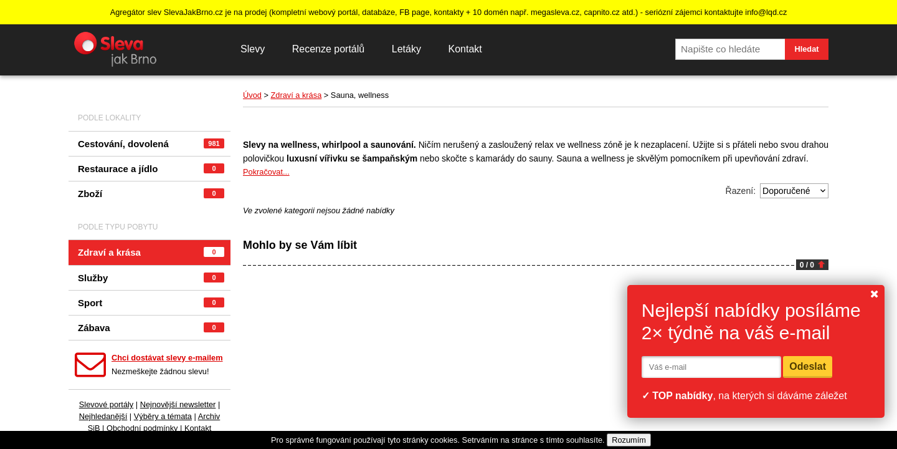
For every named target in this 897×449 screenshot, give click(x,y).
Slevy (252, 49)
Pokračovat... (266, 171)
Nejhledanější (103, 416)
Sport (151, 302)
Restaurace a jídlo (151, 168)
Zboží (151, 193)
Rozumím (629, 440)
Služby (151, 278)
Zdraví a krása (151, 252)
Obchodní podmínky (142, 428)
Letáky (406, 49)
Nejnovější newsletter (178, 404)
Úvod (252, 95)
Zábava (151, 327)
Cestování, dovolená (151, 143)
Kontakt (465, 49)
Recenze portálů (328, 49)
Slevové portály (106, 404)
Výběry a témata (163, 416)
